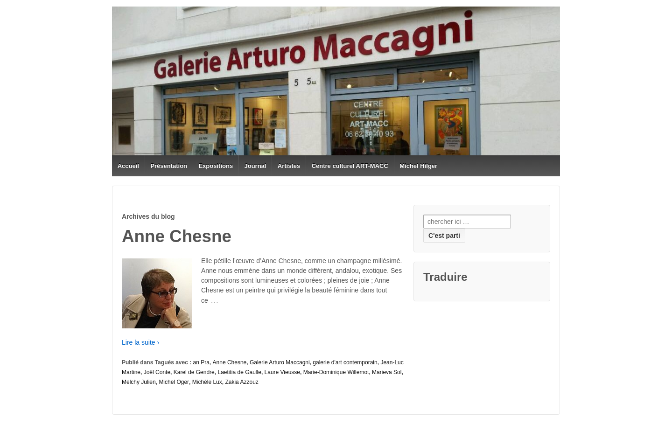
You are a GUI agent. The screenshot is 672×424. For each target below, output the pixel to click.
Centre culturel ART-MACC (350, 165)
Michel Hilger (418, 165)
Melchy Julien (139, 382)
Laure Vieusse (283, 372)
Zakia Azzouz (241, 382)
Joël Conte (157, 372)
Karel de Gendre (194, 372)
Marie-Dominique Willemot (336, 372)
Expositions (215, 165)
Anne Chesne (230, 362)
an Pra (201, 362)
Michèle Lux (207, 382)
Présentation (168, 165)
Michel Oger (174, 382)
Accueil (128, 165)
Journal (255, 165)
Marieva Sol (386, 372)
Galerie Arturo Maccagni (280, 362)
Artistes (289, 165)
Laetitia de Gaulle (239, 372)
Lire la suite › (140, 342)
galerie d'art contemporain (345, 362)
